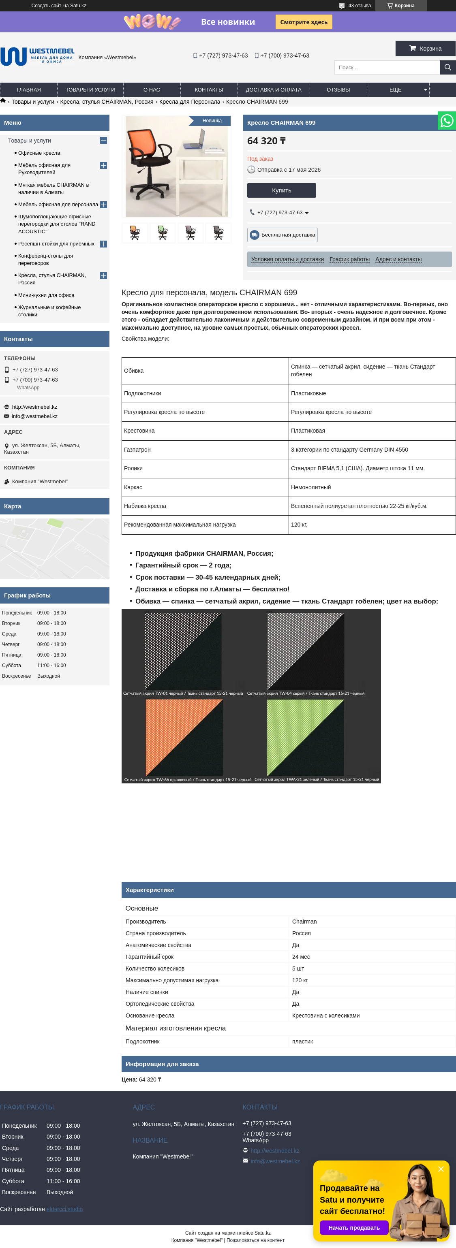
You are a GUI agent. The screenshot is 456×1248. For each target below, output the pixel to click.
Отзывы (338, 90)
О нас (151, 90)
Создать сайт (47, 6)
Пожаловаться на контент (256, 1240)
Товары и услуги (90, 90)
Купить (281, 190)
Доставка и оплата (274, 90)
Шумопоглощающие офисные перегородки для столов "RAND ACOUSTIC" (57, 223)
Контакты (209, 90)
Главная (29, 90)
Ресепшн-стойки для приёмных (56, 244)
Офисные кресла (39, 153)
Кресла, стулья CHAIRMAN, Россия (107, 101)
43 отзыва (360, 6)
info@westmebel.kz (35, 416)
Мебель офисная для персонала (58, 204)
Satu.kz (263, 1233)
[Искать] (448, 67)
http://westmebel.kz (34, 407)
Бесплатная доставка (288, 235)
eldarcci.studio (65, 1209)
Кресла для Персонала (189, 101)
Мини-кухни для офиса (46, 295)
